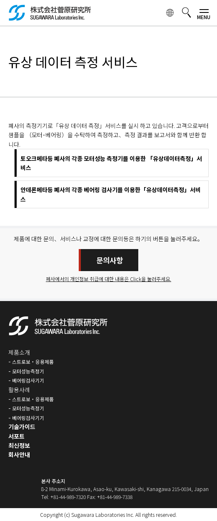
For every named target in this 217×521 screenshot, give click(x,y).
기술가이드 (21, 426)
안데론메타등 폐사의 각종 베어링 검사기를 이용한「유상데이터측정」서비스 (110, 194)
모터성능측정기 (28, 371)
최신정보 (19, 445)
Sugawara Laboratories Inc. (102, 514)
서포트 (16, 436)
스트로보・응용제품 (33, 361)
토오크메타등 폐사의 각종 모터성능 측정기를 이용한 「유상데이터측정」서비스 (111, 163)
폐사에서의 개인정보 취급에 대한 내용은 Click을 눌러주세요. (108, 279)
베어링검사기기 (28, 380)
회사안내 (19, 454)
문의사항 (109, 260)
